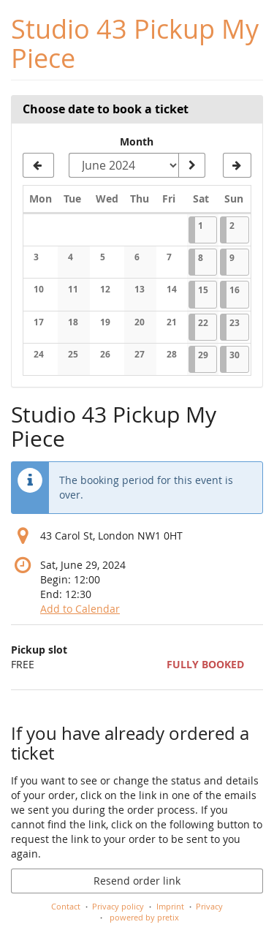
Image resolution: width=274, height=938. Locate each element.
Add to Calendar (80, 609)
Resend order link (137, 881)
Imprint (170, 906)
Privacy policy (118, 906)
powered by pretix (144, 917)
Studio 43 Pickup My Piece (135, 43)
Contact (65, 906)
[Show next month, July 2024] (237, 165)
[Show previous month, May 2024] (38, 165)
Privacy (209, 906)
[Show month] (191, 165)
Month (136, 141)
